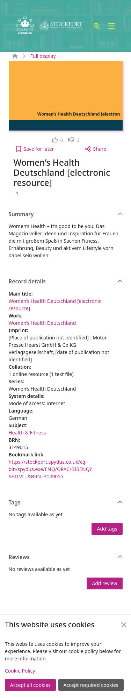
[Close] (124, 625)
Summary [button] (66, 214)
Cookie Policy (20, 670)
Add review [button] (104, 583)
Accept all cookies (30, 685)
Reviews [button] (66, 557)
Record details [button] (66, 282)
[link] (57, 140)
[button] (96, 26)
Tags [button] (66, 503)
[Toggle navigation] (112, 26)
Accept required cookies (91, 685)
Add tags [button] (107, 528)
